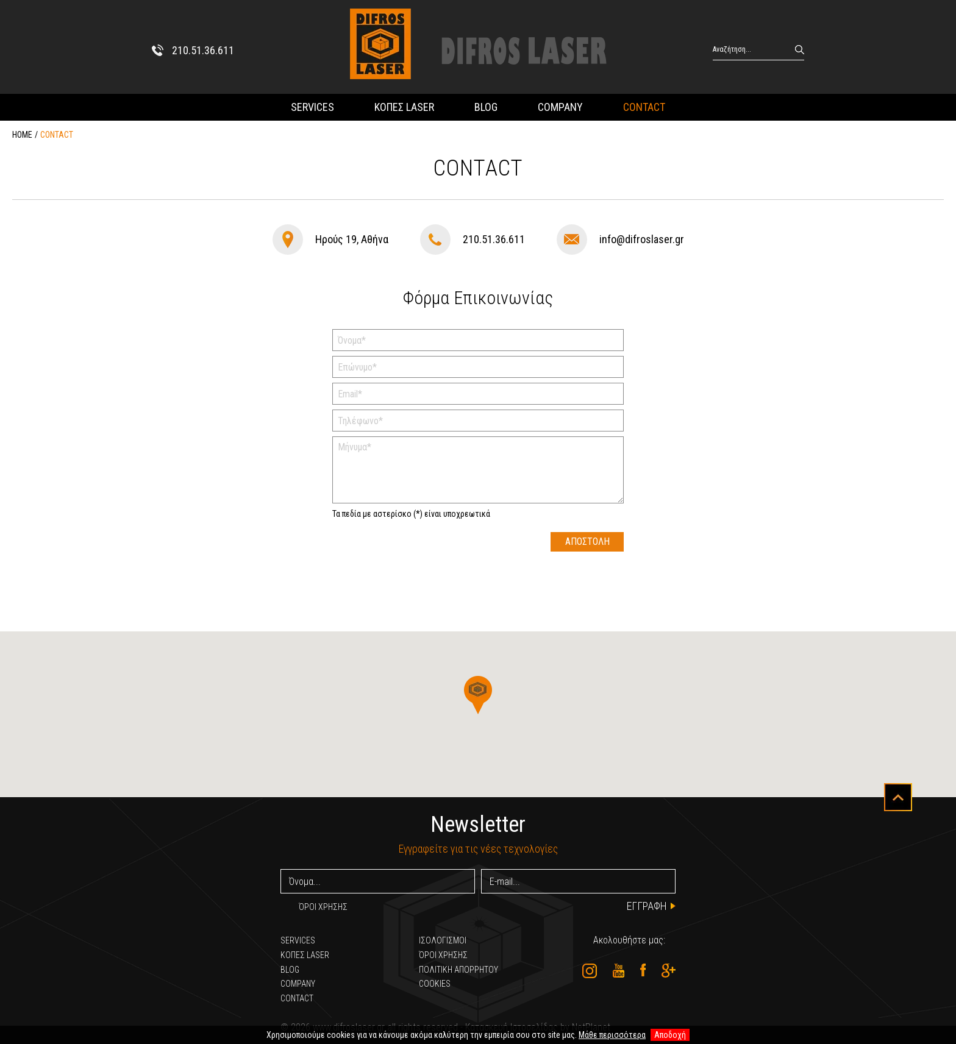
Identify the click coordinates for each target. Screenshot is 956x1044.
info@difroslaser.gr (641, 239)
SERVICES (312, 107)
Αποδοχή (670, 1035)
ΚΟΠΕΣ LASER (404, 107)
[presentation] (425, 556)
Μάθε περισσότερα (612, 1035)
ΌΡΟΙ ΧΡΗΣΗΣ (323, 907)
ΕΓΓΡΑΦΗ (647, 906)
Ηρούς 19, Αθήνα (351, 239)
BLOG (486, 107)
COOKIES (435, 984)
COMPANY (560, 107)
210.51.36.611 (494, 239)
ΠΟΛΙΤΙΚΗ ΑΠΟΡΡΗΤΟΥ (458, 970)
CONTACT (644, 107)
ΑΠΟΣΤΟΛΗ (587, 541)
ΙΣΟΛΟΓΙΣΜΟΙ (442, 940)
